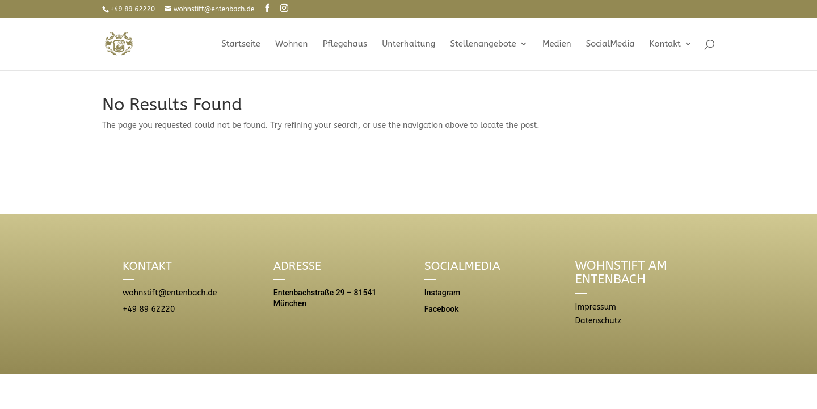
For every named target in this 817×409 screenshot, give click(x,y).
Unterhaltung (408, 44)
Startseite (240, 44)
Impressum (595, 307)
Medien (556, 44)
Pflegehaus (345, 44)
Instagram (442, 292)
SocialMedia (610, 44)
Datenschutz (598, 320)
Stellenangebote (483, 44)
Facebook (441, 309)
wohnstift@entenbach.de (170, 293)
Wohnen (291, 44)
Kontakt (665, 44)
